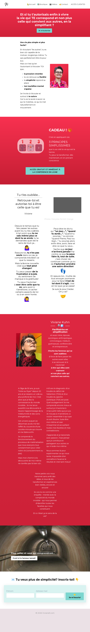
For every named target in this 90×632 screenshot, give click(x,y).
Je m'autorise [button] (43, 32)
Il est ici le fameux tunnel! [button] (24, 572)
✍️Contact (62, 4)
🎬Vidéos (52, 4)
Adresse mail (41, 605)
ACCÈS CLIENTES (77, 4)
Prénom (10, 605)
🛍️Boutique (41, 4)
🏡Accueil (29, 4)
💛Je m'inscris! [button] (74, 610)
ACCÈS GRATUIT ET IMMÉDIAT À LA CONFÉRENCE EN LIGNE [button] (45, 182)
